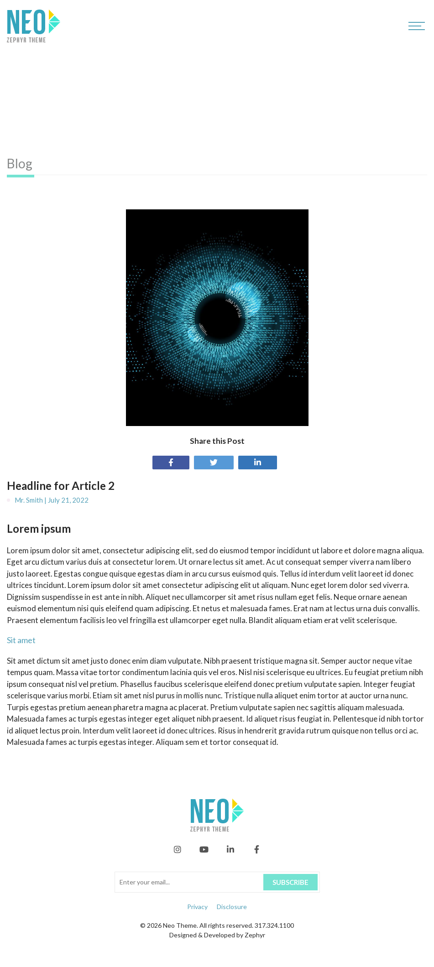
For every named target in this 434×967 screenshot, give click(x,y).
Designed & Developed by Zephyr (217, 935)
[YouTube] (204, 851)
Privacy (197, 906)
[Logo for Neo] (33, 25)
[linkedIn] (230, 851)
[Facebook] (257, 851)
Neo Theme (180, 925)
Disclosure (232, 906)
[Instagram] (177, 851)
